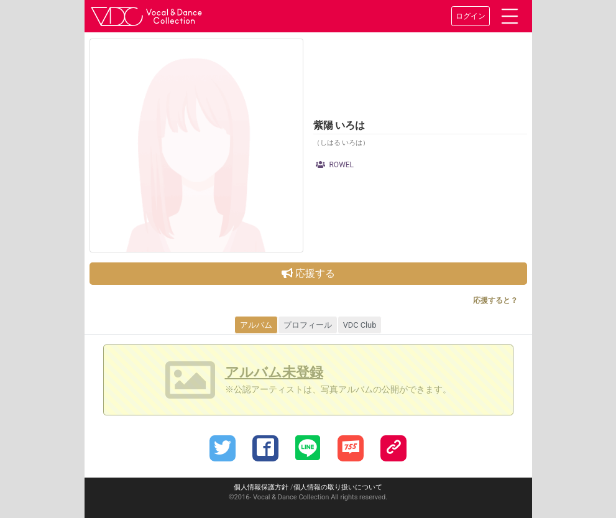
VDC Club (360, 325)
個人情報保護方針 (261, 487)
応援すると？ (495, 300)
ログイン (470, 16)
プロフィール (307, 325)
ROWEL (335, 164)
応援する (308, 273)
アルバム (256, 325)
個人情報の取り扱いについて (337, 487)
